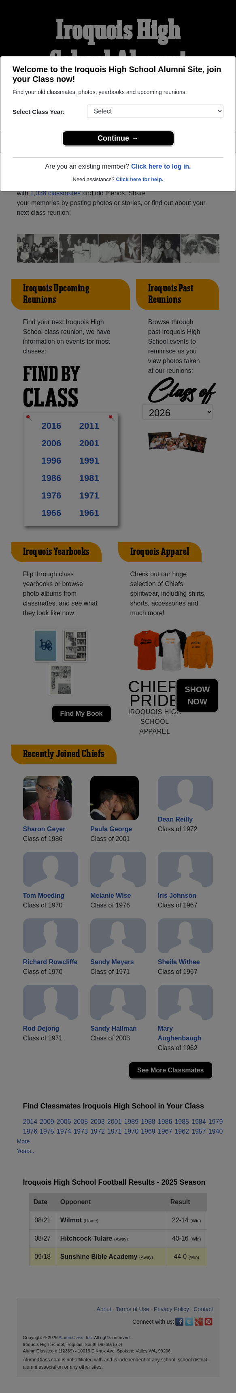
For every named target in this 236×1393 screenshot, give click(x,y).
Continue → (118, 138)
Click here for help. (139, 179)
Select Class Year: (39, 111)
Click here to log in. (161, 166)
